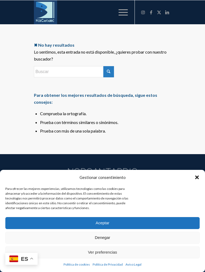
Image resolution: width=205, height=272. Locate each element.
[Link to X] (159, 12)
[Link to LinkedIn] (167, 12)
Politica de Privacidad (108, 264)
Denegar (102, 237)
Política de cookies (77, 264)
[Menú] (120, 12)
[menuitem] (120, 12)
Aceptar (102, 223)
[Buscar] (74, 71)
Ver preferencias (102, 252)
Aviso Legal (133, 264)
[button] (197, 177)
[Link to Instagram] (143, 12)
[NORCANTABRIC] (45, 12)
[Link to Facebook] (151, 12)
